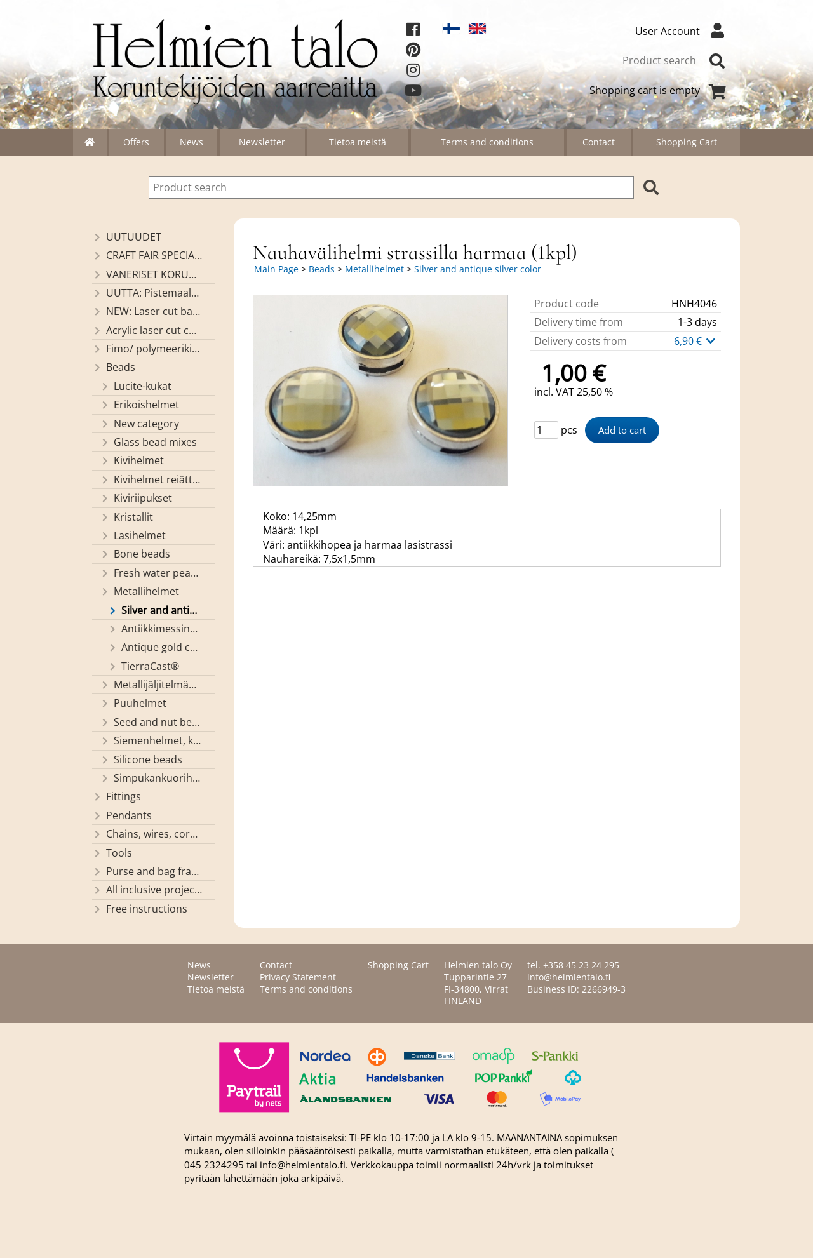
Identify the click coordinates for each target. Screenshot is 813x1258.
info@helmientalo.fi (568, 977)
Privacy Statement (298, 977)
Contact (598, 142)
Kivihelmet (132, 460)
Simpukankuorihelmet (151, 778)
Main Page (276, 269)
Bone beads (135, 554)
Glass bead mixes (148, 442)
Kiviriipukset (136, 498)
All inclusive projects (147, 890)
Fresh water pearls (151, 573)
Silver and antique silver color (155, 610)
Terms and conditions (487, 142)
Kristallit (126, 517)
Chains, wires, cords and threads (147, 834)
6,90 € (695, 341)
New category (139, 424)
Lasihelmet (133, 535)
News (191, 142)
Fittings (116, 796)
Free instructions (139, 909)
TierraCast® (143, 666)
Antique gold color (155, 647)
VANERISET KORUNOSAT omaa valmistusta (147, 274)
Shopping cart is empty (659, 90)
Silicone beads (141, 759)
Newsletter (262, 142)
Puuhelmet (133, 703)
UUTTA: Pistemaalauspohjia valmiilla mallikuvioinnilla (147, 293)
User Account (682, 31)
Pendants (122, 815)
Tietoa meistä (357, 142)
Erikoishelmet (139, 405)
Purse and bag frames (147, 871)
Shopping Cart (686, 142)
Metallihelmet (139, 591)
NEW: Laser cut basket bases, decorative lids (147, 311)
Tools (112, 853)
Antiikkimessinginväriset (155, 629)
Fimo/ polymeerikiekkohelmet (147, 349)
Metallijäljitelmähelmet (151, 685)
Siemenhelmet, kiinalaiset (151, 740)
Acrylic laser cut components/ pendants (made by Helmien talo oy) (147, 330)
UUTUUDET (126, 237)
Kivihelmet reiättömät (151, 479)
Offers (136, 142)
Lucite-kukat (135, 386)
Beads (113, 367)
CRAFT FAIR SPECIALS (147, 255)
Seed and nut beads (151, 722)
